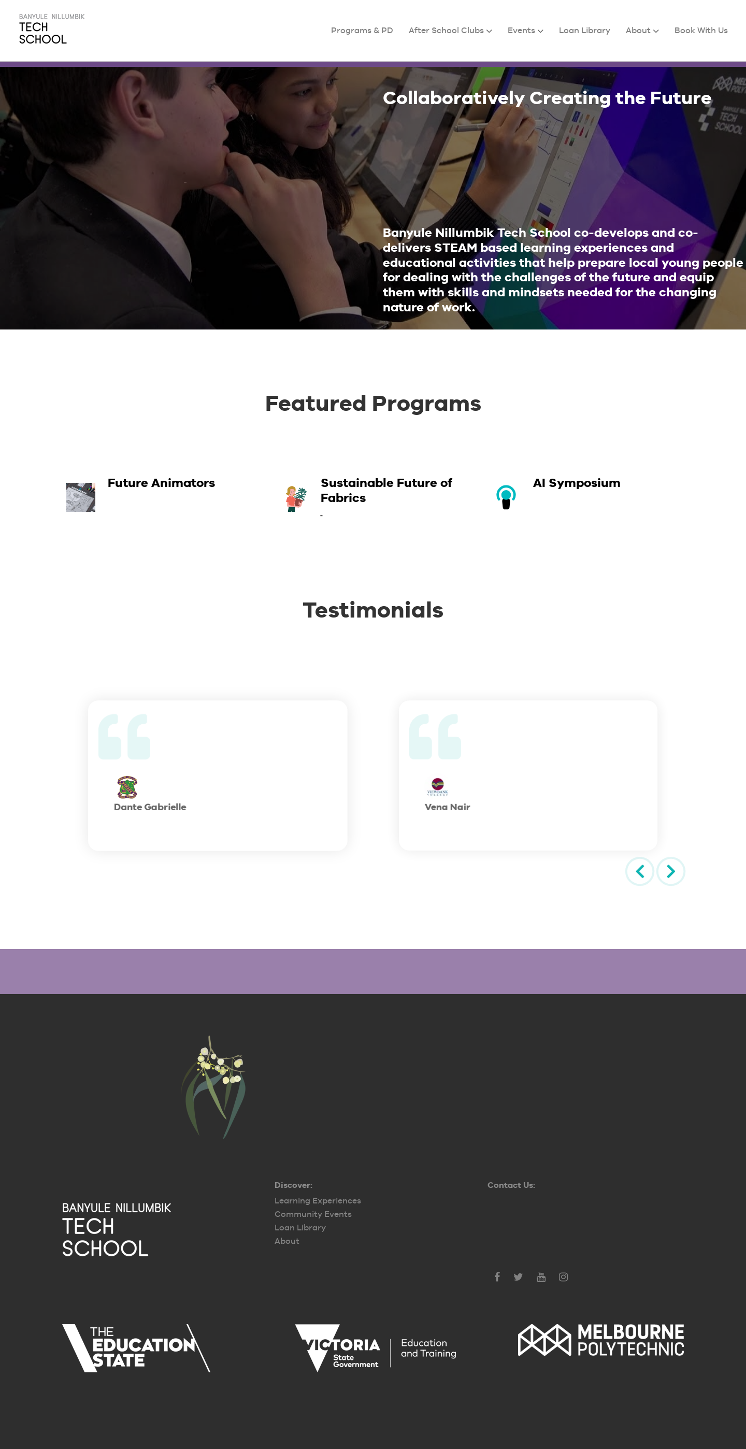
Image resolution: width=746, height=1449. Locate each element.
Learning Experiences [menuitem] (318, 1201)
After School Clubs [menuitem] (446, 30)
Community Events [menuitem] (313, 1214)
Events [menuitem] (521, 30)
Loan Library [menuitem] (584, 30)
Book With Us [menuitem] (701, 30)
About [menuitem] (638, 30)
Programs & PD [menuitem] (362, 30)
